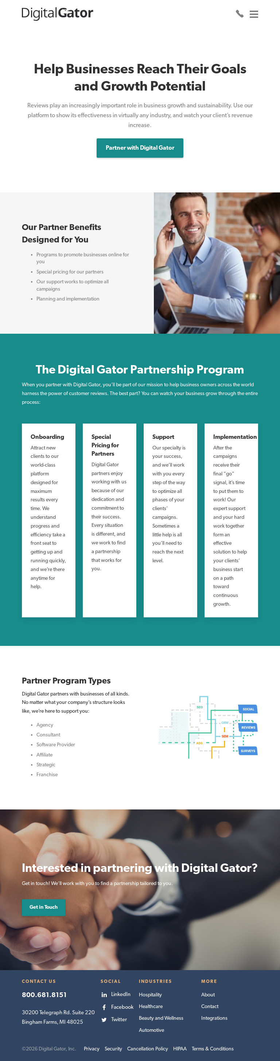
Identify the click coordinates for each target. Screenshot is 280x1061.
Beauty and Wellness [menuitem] (161, 1017)
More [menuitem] (209, 981)
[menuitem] (117, 994)
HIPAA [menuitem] (180, 1048)
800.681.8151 (44, 994)
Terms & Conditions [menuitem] (213, 1048)
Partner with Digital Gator (140, 147)
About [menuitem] (208, 994)
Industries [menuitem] (155, 981)
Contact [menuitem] (209, 1006)
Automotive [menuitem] (151, 1029)
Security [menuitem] (113, 1048)
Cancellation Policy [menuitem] (147, 1048)
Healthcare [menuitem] (151, 1006)
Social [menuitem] (111, 981)
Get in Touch (44, 906)
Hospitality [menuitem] (150, 994)
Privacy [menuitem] (92, 1048)
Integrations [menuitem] (214, 1017)
